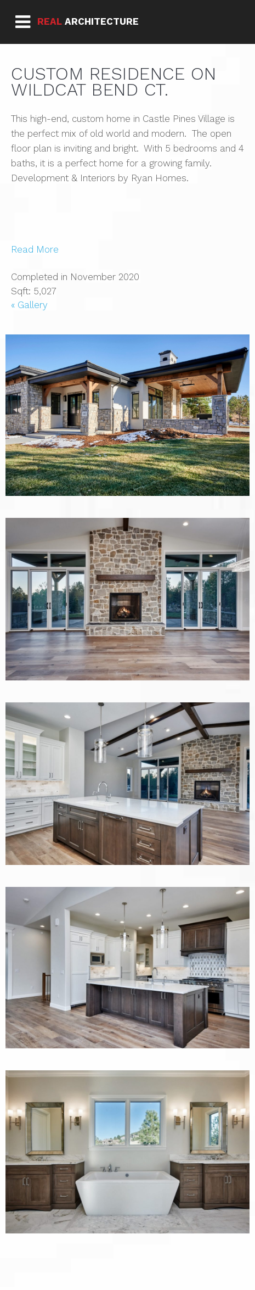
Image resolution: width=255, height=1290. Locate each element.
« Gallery (29, 304)
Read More (35, 249)
